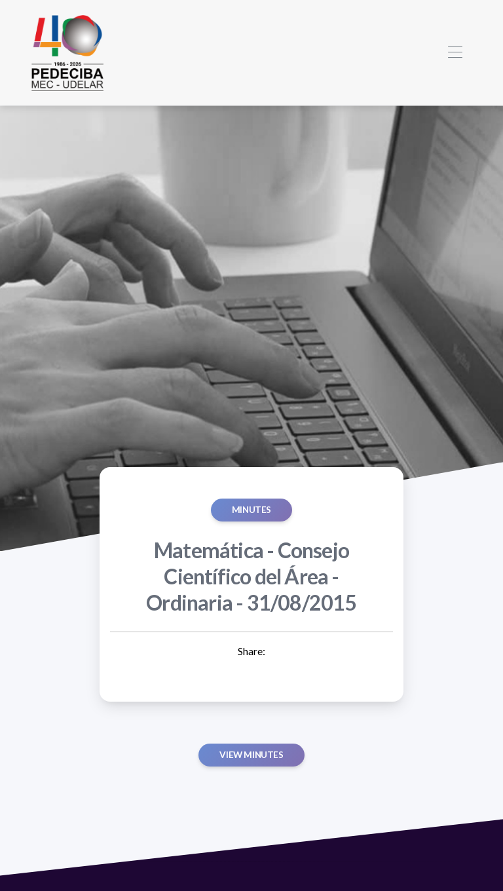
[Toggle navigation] (455, 53)
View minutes (251, 754)
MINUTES (251, 509)
